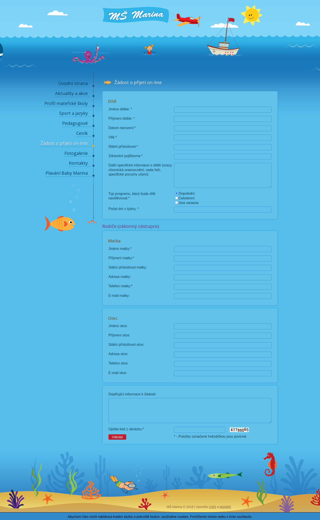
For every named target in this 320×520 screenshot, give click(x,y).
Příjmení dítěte (119, 118)
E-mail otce (117, 373)
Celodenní (187, 198)
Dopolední (187, 193)
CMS (212, 507)
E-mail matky (118, 295)
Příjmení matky (120, 258)
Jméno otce (117, 326)
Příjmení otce (118, 335)
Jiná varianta (189, 203)
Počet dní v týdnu (122, 209)
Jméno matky (118, 249)
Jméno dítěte (118, 109)
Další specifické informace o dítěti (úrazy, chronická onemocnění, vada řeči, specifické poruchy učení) (140, 169)
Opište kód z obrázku (125, 429)
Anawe (225, 507)
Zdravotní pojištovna (124, 156)
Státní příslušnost (122, 146)
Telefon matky (119, 286)
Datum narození (121, 128)
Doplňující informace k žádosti (131, 394)
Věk (111, 137)
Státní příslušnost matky (127, 267)
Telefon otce (117, 363)
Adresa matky (119, 277)
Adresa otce (117, 354)
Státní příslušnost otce (125, 344)
